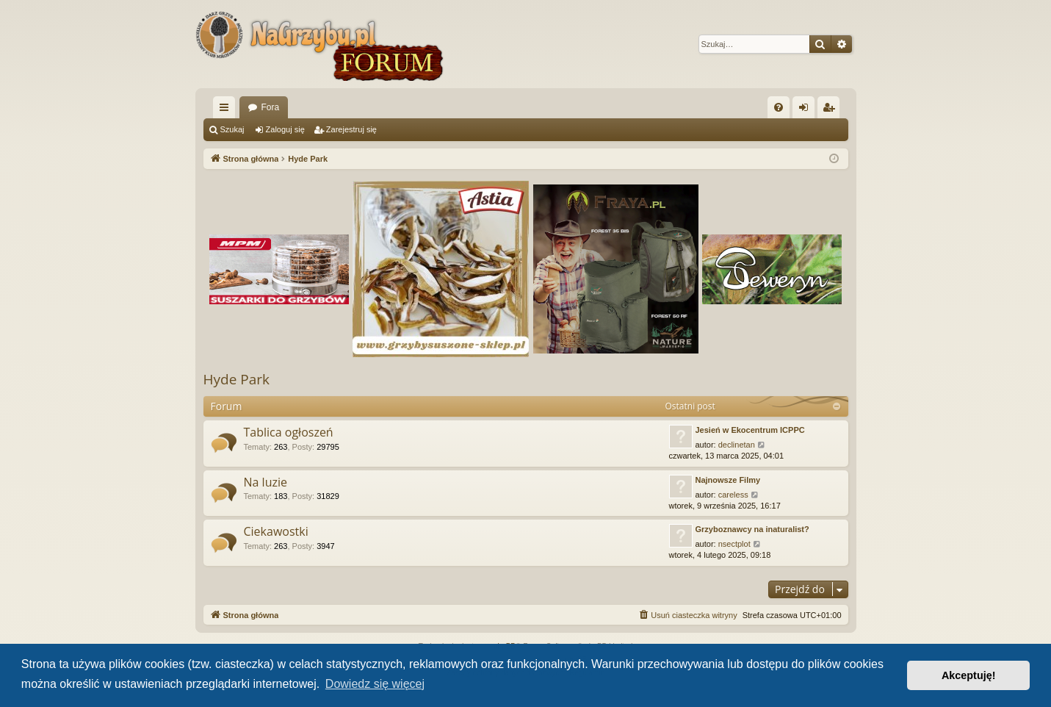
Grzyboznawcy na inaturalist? (752, 529)
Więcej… (227, 110)
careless (733, 494)
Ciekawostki (276, 531)
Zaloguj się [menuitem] (806, 110)
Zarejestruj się (351, 129)
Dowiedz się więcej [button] (375, 684)
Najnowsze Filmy (728, 479)
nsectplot (734, 543)
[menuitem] (779, 107)
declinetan (736, 444)
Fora (270, 107)
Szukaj (232, 129)
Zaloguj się (285, 129)
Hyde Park (236, 379)
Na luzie (265, 482)
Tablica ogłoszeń (288, 432)
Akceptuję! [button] (969, 675)
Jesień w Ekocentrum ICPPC (750, 430)
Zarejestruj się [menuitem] (831, 110)
